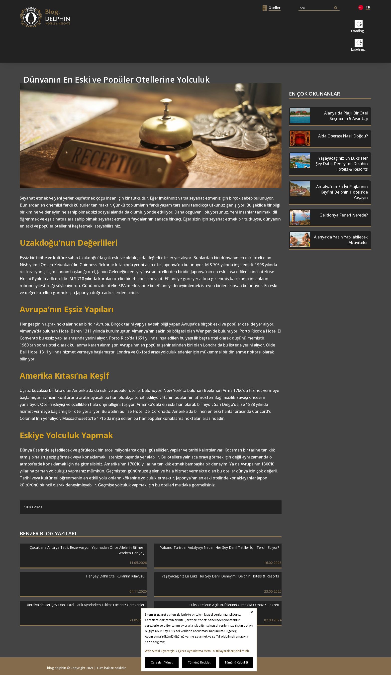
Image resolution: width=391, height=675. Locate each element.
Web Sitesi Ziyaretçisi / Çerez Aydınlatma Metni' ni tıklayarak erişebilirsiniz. (197, 651)
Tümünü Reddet (199, 662)
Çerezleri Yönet (162, 662)
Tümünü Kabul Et (236, 662)
